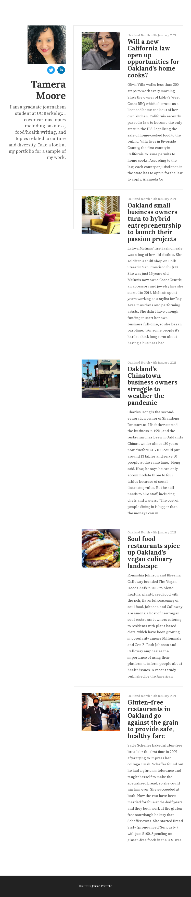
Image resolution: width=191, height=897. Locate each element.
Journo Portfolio (102, 886)
